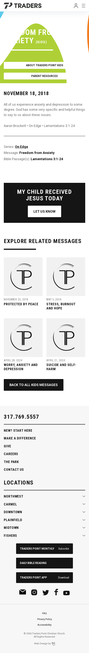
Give (7, 446)
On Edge (21, 147)
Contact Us (14, 469)
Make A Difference (20, 438)
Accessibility (44, 624)
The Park (11, 462)
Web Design (41, 643)
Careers (11, 454)
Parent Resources (44, 76)
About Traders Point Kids (44, 65)
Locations (19, 482)
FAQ (44, 613)
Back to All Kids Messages (33, 385)
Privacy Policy (44, 619)
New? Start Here (18, 430)
